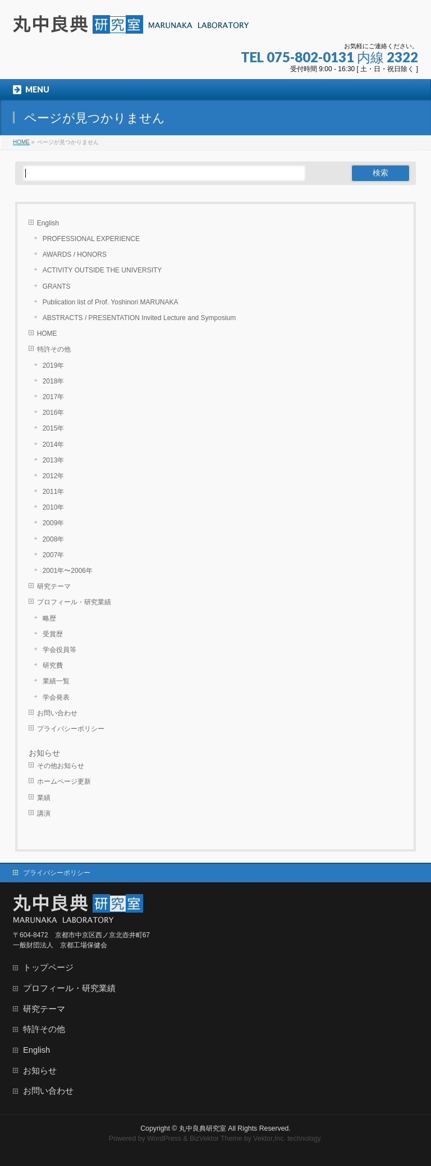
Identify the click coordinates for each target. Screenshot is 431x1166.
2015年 (54, 428)
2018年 (54, 381)
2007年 (54, 555)
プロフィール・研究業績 (74, 602)
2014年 (54, 444)
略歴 (49, 618)
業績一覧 (56, 681)
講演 (44, 813)
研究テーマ (54, 586)
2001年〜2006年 (68, 571)
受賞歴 (53, 634)
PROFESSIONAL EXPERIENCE (91, 239)
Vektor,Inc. (269, 1138)
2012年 (54, 476)
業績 (44, 798)
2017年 (54, 397)
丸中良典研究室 (202, 1128)
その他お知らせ (60, 766)
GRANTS (57, 286)
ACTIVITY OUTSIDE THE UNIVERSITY (102, 270)
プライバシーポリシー (70, 729)
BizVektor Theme (216, 1138)
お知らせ (44, 752)
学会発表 (56, 697)
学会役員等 (59, 650)
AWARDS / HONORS (75, 254)
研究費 (53, 665)
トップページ (48, 967)
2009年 (54, 523)
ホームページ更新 (64, 781)
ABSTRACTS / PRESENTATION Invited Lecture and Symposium (139, 318)
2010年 (54, 507)
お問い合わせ (57, 713)
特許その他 (54, 349)
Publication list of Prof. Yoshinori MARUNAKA (110, 302)
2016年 (54, 413)
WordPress (164, 1138)
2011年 (54, 492)
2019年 (54, 365)
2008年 (54, 539)
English (48, 223)
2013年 (54, 460)
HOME (47, 333)
